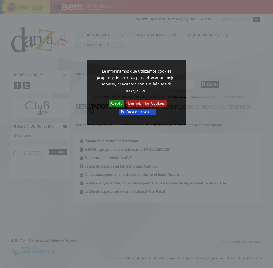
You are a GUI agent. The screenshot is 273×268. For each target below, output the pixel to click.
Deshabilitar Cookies (146, 103)
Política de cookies (137, 111)
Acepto (116, 103)
